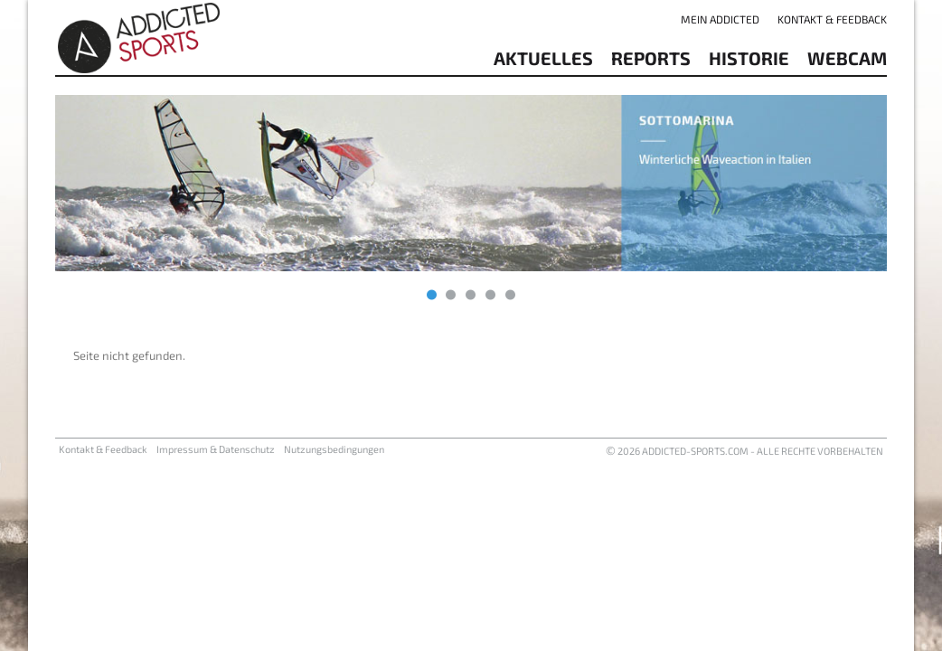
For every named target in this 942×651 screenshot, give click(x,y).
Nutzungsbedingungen (334, 449)
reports (651, 58)
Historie (749, 58)
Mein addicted (720, 19)
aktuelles (543, 58)
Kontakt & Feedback (832, 19)
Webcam (847, 58)
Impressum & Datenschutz (215, 449)
